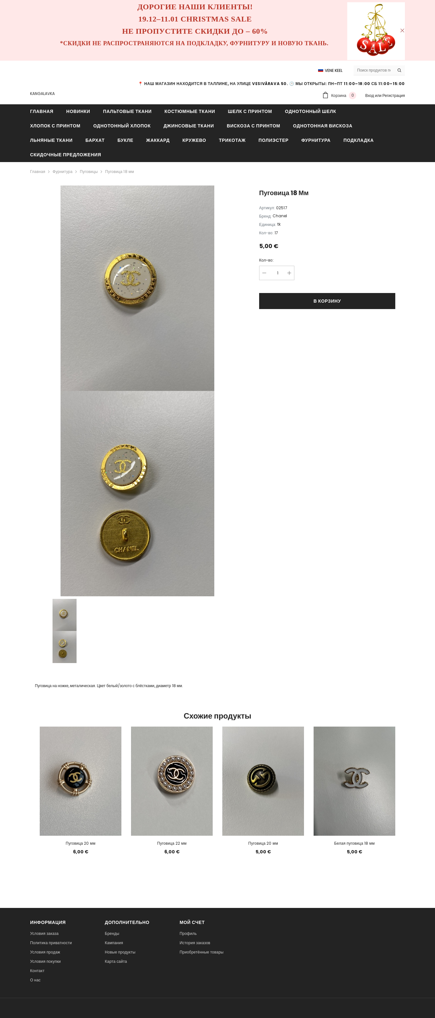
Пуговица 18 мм (119, 171)
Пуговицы (89, 171)
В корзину (327, 301)
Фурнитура (62, 171)
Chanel (280, 216)
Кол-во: (266, 260)
